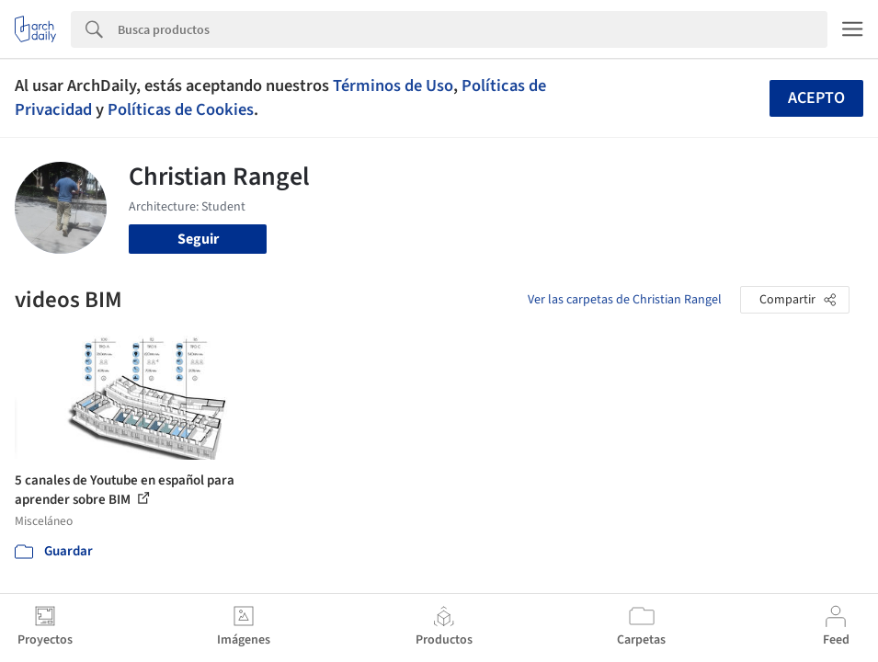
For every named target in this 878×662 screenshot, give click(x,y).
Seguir (198, 239)
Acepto (816, 97)
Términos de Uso (393, 85)
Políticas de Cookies (181, 109)
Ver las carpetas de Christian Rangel (625, 299)
